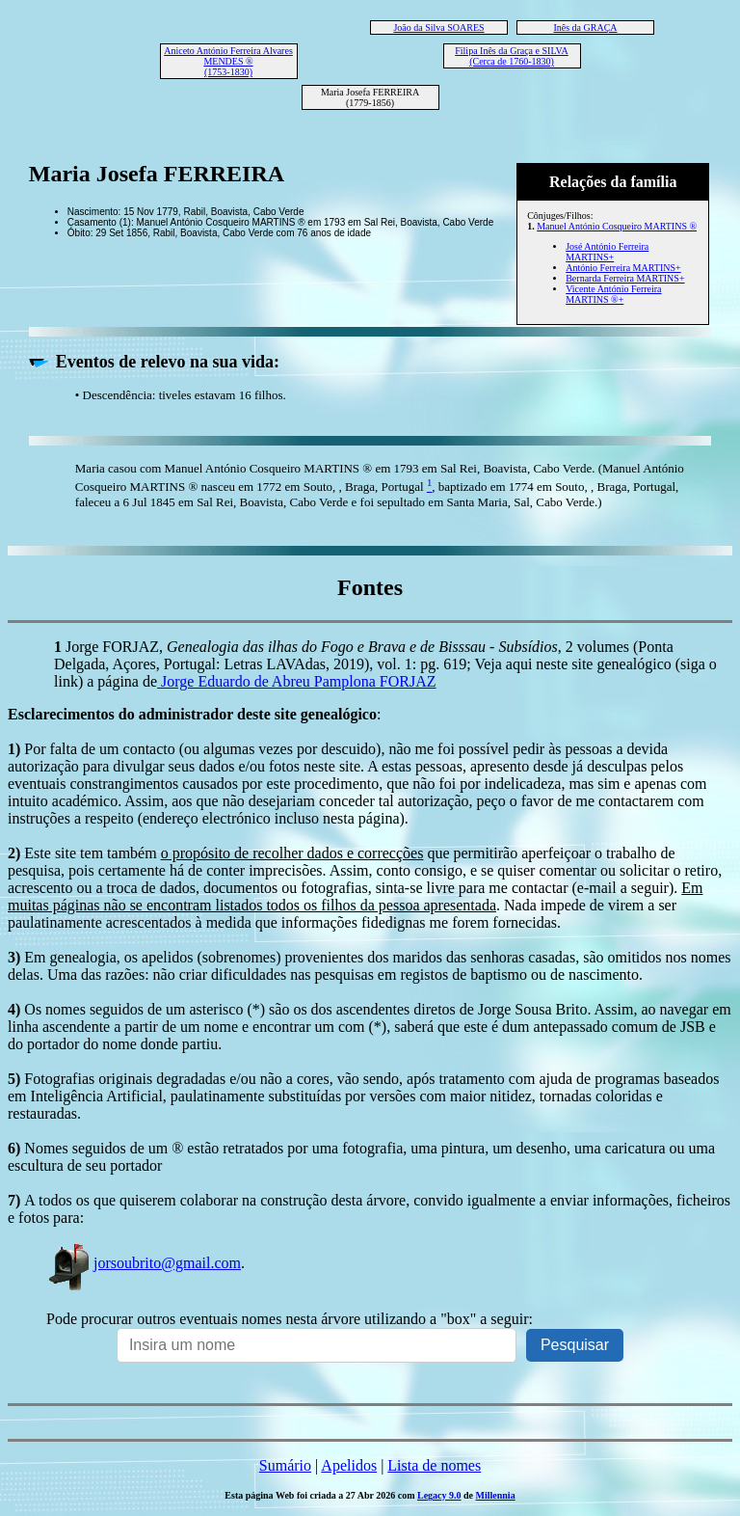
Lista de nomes (434, 1465)
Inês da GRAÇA (585, 27)
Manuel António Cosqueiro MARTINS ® (617, 226)
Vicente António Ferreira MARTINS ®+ (613, 294)
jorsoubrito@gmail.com (143, 1263)
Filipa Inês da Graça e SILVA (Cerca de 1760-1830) (511, 56)
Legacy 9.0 (439, 1495)
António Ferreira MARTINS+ (623, 267)
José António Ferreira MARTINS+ (607, 251)
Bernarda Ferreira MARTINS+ (625, 278)
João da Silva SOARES (438, 27)
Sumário (285, 1465)
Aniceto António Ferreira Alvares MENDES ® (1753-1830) (228, 61)
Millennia (495, 1495)
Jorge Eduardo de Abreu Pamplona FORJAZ (296, 681)
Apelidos (349, 1465)
